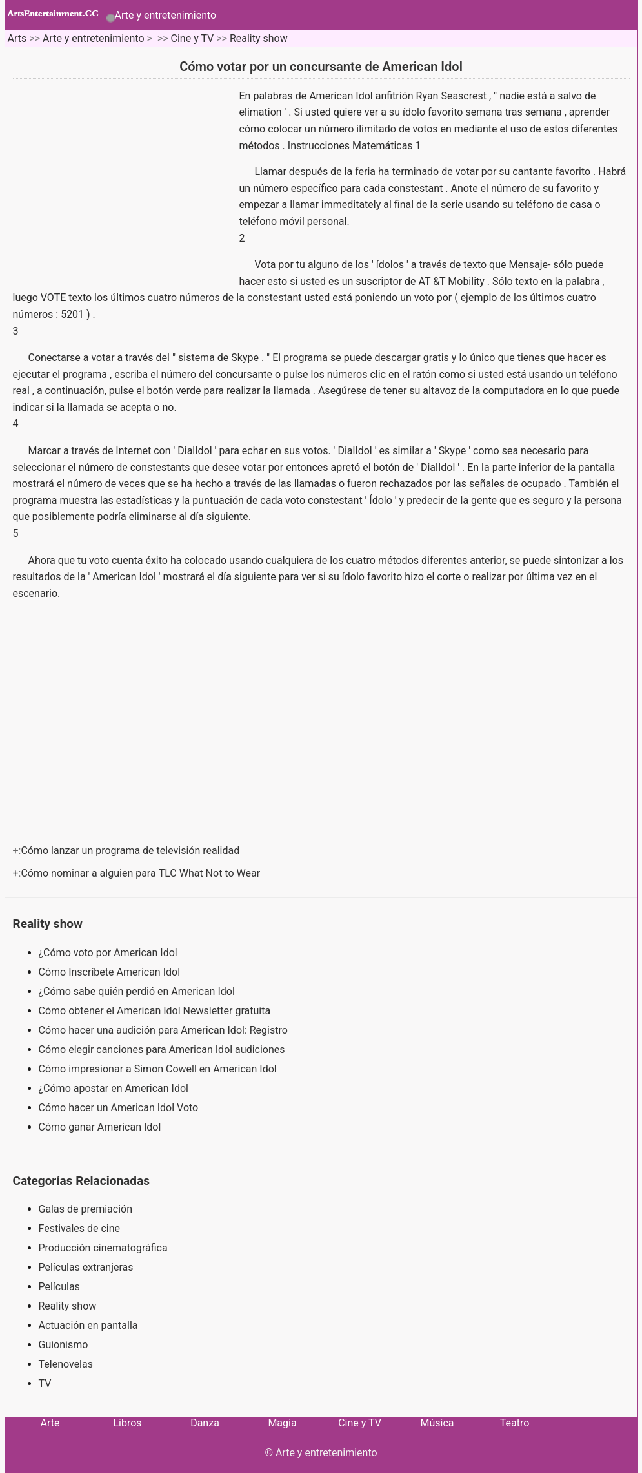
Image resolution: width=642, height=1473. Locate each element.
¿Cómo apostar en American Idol (115, 1088)
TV (45, 1383)
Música (437, 1423)
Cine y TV (192, 38)
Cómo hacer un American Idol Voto (120, 1108)
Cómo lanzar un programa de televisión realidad (131, 850)
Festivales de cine (80, 1228)
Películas (59, 1286)
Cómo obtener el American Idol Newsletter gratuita (156, 1011)
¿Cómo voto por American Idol (109, 952)
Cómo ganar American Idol (101, 1127)
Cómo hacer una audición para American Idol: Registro (164, 1030)
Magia (282, 1423)
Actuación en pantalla (88, 1325)
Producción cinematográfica (103, 1248)
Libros (127, 1423)
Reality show (259, 38)
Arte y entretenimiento (166, 15)
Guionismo (63, 1345)
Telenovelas (66, 1364)
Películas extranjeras (86, 1267)
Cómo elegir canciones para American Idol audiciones (163, 1049)
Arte (50, 1423)
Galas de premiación (86, 1209)
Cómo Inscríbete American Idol (111, 972)
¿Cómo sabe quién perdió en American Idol (138, 991)
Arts (16, 38)
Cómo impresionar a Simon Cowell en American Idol (159, 1069)
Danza (204, 1423)
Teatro (515, 1423)
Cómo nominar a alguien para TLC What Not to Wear (142, 873)
